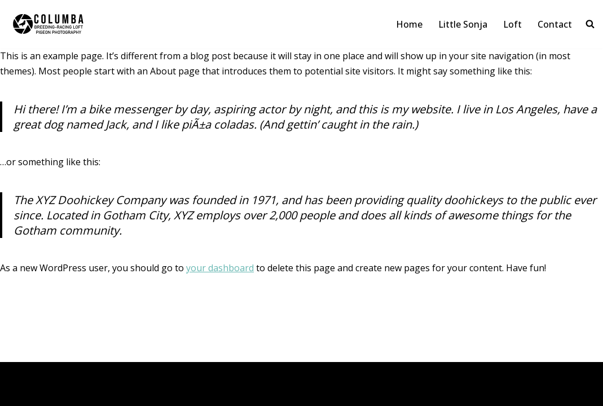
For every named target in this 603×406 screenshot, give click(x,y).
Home (409, 24)
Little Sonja (462, 24)
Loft (512, 24)
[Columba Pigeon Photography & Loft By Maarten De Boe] (67, 24)
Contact (555, 24)
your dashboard (220, 268)
